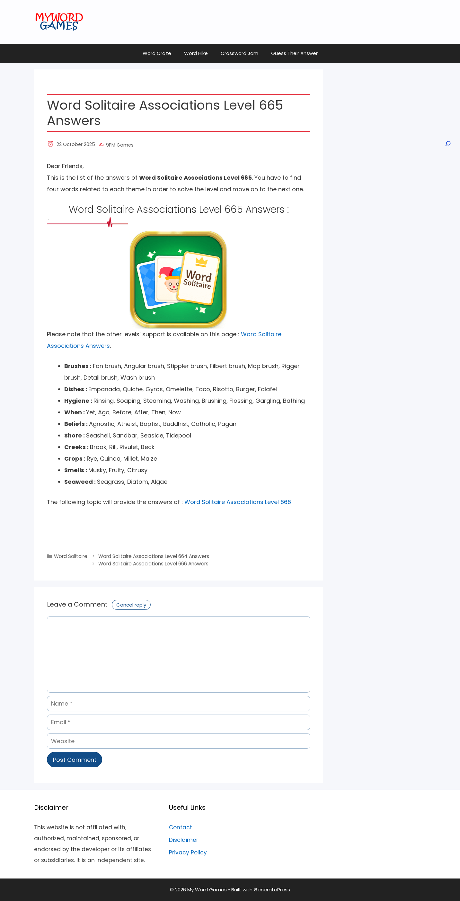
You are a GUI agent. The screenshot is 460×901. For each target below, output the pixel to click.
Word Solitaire (70, 556)
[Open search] (447, 143)
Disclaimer (183, 840)
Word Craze (157, 53)
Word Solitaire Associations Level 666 (237, 502)
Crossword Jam (239, 53)
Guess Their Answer (294, 53)
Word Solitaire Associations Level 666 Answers (153, 563)
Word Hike (196, 53)
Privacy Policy (188, 852)
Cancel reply (131, 604)
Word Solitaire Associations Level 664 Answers (153, 556)
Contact (180, 827)
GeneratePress (272, 889)
